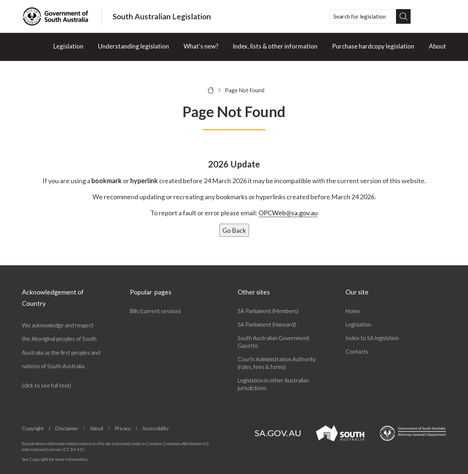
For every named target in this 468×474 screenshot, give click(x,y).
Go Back (234, 230)
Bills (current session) (155, 311)
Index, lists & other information (275, 46)
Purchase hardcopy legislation (373, 46)
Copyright (33, 428)
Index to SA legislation (372, 338)
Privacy (123, 428)
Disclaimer (67, 428)
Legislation (68, 46)
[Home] (30, 47)
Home (353, 311)
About (437, 46)
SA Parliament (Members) (268, 311)
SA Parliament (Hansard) (267, 324)
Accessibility (155, 428)
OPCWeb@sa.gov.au (288, 213)
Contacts (357, 351)
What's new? (201, 46)
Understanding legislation (133, 46)
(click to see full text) (46, 385)
